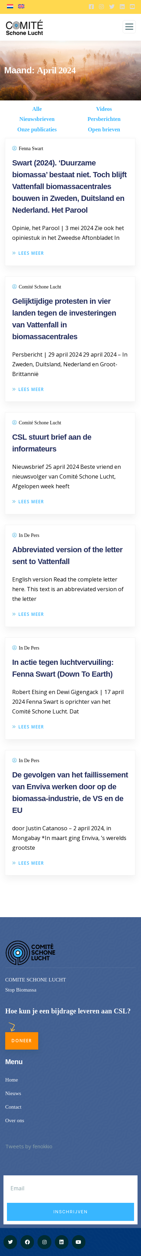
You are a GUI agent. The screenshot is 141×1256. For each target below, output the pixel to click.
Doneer (21, 1041)
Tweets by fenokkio (28, 1146)
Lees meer (28, 253)
